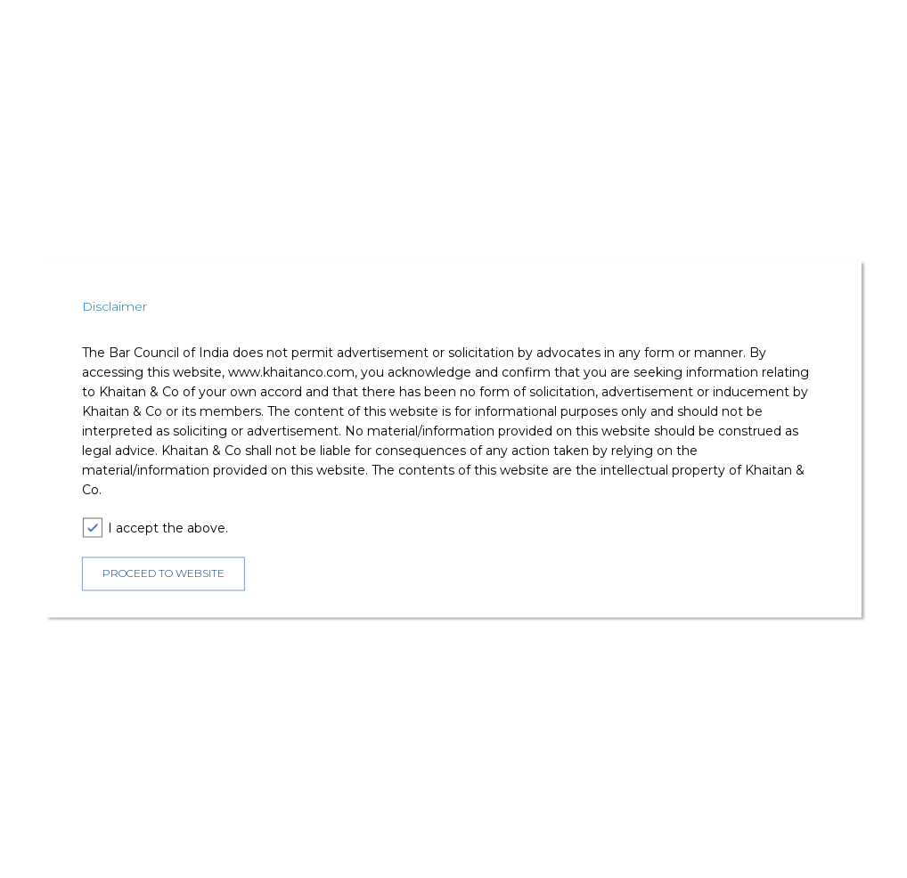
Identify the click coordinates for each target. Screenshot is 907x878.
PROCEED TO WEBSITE (163, 573)
